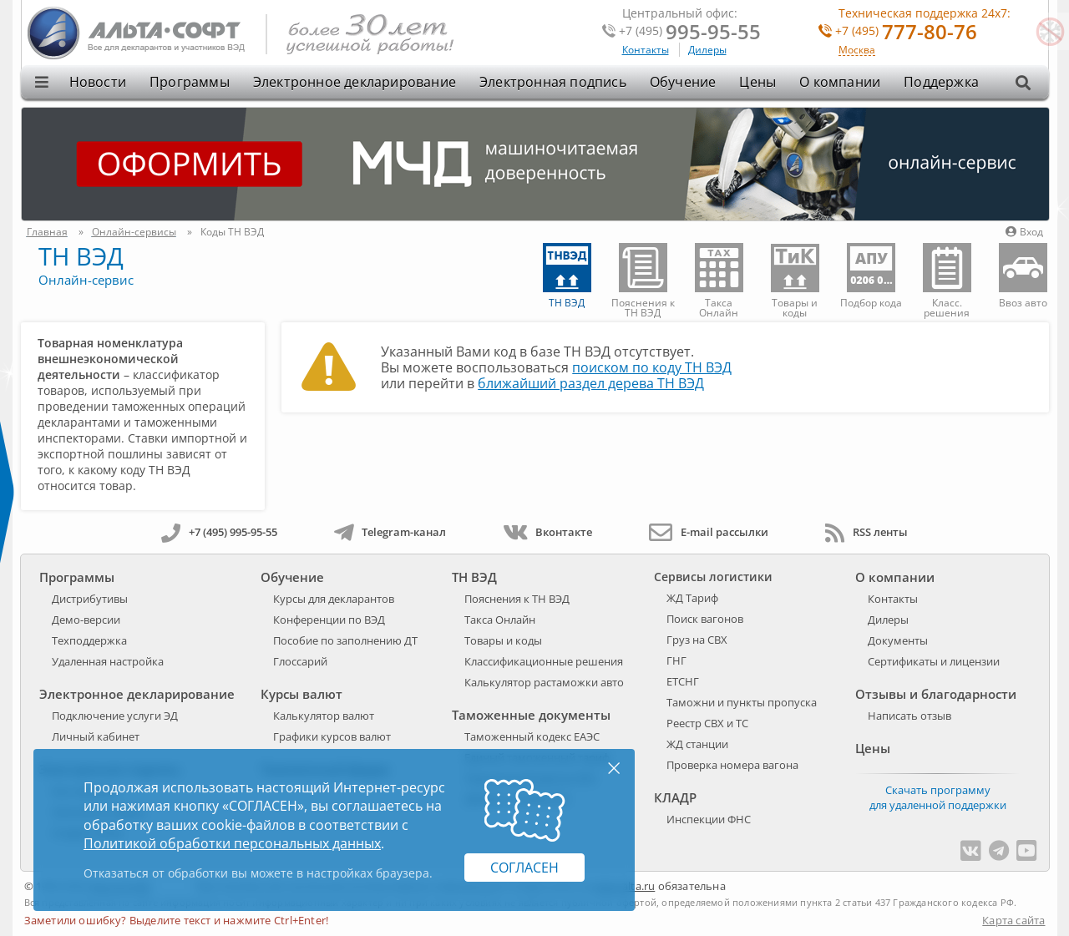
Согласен (524, 867)
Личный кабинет (95, 736)
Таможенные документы (531, 714)
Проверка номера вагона (732, 764)
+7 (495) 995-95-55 (219, 531)
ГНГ (676, 660)
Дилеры (707, 50)
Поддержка (941, 82)
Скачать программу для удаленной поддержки (937, 797)
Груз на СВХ (696, 639)
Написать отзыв (909, 715)
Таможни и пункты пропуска (741, 702)
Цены (757, 82)
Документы (898, 640)
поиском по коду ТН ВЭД (652, 367)
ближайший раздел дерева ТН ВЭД (591, 383)
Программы (189, 82)
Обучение (683, 82)
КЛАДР (675, 797)
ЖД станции (697, 743)
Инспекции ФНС (708, 819)
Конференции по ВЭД (329, 619)
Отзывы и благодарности (935, 694)
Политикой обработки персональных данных (232, 843)
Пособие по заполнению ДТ (345, 640)
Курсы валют (301, 694)
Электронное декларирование (354, 82)
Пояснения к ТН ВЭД (517, 598)
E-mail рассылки (708, 531)
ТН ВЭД (81, 256)
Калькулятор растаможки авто (544, 682)
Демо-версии (86, 619)
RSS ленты (866, 531)
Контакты (645, 50)
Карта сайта (1013, 920)
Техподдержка (89, 640)
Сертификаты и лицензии (934, 661)
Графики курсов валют (332, 736)
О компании (839, 82)
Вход (1024, 232)
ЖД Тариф (692, 597)
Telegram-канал (390, 531)
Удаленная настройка (108, 661)
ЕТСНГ (682, 681)
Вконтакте (547, 531)
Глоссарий (300, 661)
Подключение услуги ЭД (115, 715)
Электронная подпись (552, 82)
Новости (97, 82)
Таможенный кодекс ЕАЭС (532, 736)
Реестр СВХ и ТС (707, 723)
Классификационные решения (543, 661)
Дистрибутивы (90, 598)
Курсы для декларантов (333, 598)
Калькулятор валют (323, 715)
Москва (856, 50)
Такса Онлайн (499, 619)
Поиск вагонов (704, 618)
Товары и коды (503, 640)
